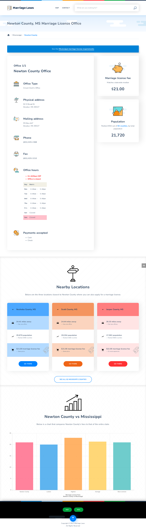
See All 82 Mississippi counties (73, 379)
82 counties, (123, 126)
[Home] (8, 35)
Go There (28, 364)
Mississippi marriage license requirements (76, 49)
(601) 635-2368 (30, 142)
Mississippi (17, 35)
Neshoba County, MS (26, 309)
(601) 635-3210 (30, 158)
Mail (78, 510)
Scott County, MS (69, 309)
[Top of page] (73, 518)
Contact (66, 8)
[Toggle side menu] (144, 265)
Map (57, 8)
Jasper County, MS (114, 309)
